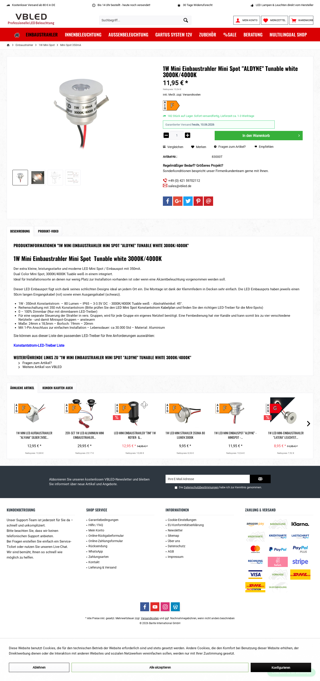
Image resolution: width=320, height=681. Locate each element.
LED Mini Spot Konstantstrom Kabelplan (145, 308)
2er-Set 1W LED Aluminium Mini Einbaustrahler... (99, 435)
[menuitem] (301, 20)
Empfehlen (264, 146)
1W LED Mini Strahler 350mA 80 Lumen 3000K (220, 435)
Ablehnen (39, 667)
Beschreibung (20, 231)
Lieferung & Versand (102, 567)
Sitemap (173, 535)
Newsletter (175, 530)
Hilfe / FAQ (95, 525)
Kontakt (94, 562)
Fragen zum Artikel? (230, 146)
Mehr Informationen (250, 653)
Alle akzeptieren (160, 667)
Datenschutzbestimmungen (201, 487)
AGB (171, 551)
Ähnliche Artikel (22, 387)
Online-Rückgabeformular (106, 535)
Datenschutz (176, 546)
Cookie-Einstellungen (182, 520)
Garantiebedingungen (103, 520)
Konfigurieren (281, 667)
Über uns (174, 541)
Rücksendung (97, 546)
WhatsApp (95, 551)
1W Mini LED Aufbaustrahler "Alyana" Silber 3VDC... (39, 435)
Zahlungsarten (98, 557)
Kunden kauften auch (57, 387)
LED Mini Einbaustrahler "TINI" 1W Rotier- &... (160, 435)
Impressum (175, 557)
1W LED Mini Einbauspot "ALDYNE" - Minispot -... (281, 435)
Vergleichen (173, 147)
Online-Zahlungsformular (105, 541)
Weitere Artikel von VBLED (40, 367)
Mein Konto (96, 530)
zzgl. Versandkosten (188, 94)
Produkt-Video (48, 231)
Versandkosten (150, 618)
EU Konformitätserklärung (186, 525)
